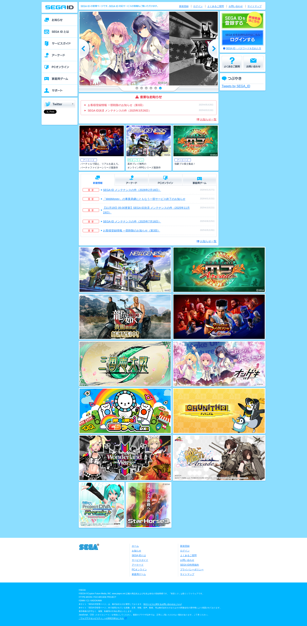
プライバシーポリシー (192, 569)
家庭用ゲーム (139, 574)
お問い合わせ (236, 6)
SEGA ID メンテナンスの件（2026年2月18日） (132, 189)
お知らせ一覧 (208, 119)
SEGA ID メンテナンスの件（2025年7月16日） (132, 221)
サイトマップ (254, 6)
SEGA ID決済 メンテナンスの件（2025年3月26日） (119, 110)
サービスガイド (140, 560)
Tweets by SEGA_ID (236, 86)
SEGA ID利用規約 (189, 564)
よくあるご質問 (215, 6)
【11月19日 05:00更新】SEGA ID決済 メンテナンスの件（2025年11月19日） (146, 210)
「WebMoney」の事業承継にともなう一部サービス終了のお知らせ (144, 199)
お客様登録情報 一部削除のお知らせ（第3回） (116, 105)
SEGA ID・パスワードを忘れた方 (243, 48)
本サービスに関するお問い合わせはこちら (162, 604)
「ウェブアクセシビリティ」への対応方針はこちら (101, 618)
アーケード (138, 564)
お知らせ (136, 550)
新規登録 (184, 6)
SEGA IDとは (139, 555)
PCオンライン (139, 569)
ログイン (198, 6)
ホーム (135, 546)
